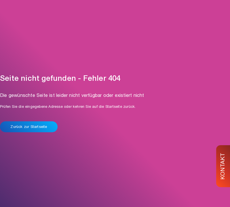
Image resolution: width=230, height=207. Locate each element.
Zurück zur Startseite (28, 127)
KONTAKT (223, 166)
